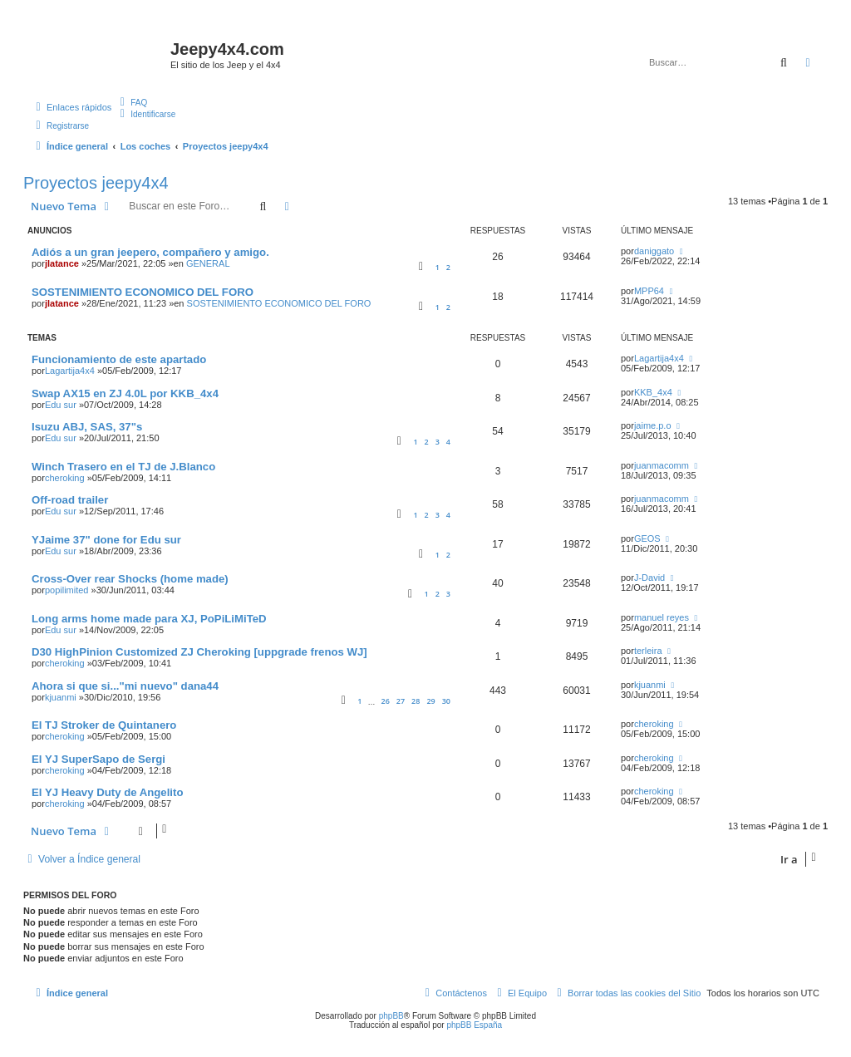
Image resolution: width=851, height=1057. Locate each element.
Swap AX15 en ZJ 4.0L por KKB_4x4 (125, 393)
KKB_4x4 (653, 392)
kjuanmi (60, 697)
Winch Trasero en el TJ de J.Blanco (123, 466)
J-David (649, 578)
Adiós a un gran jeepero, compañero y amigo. (150, 252)
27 (400, 701)
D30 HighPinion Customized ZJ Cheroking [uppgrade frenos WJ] (199, 652)
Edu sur (60, 405)
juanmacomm (661, 465)
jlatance (62, 263)
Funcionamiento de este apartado (119, 359)
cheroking (65, 478)
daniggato (654, 251)
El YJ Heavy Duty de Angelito (107, 792)
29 (430, 701)
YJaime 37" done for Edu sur (106, 539)
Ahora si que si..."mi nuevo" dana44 (125, 686)
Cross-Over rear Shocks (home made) (130, 579)
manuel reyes (661, 617)
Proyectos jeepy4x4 (96, 183)
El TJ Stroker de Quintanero (104, 725)
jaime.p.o (652, 425)
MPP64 (649, 291)
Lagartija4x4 (70, 371)
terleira (648, 651)
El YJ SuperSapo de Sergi (98, 759)
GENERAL (208, 263)
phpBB (391, 1015)
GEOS (647, 538)
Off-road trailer (70, 500)
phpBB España (474, 1025)
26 (385, 701)
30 (446, 701)
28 (415, 701)
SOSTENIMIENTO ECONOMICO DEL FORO (142, 292)
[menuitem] (131, 102)
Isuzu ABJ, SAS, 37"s (87, 426)
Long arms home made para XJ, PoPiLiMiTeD (149, 618)
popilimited (67, 590)
